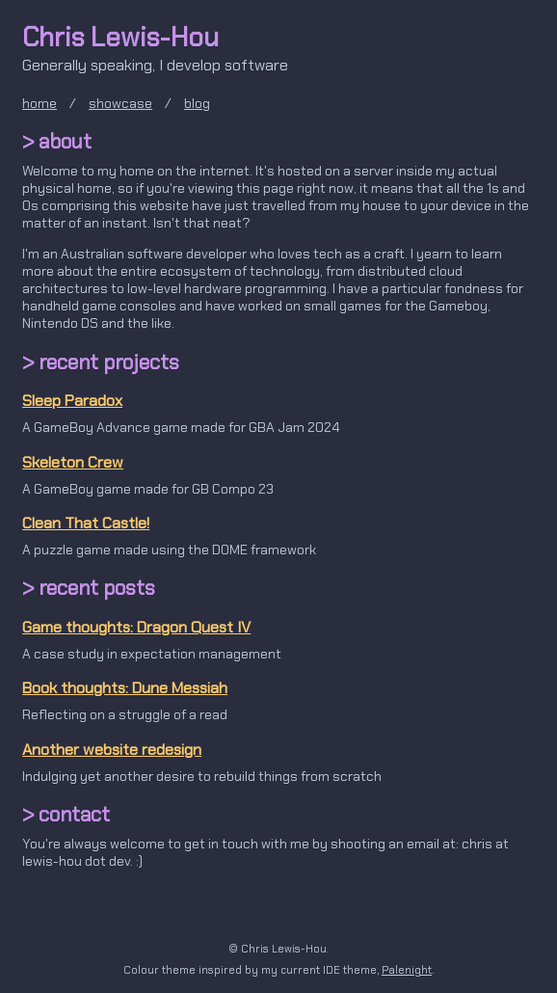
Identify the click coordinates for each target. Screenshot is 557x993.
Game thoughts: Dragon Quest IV (136, 627)
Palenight (407, 970)
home (39, 103)
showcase (120, 103)
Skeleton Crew (72, 462)
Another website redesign (111, 749)
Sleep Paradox (72, 400)
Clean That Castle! (85, 523)
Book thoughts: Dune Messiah (124, 688)
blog (197, 103)
